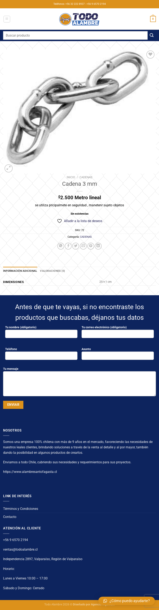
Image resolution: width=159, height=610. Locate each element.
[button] (126, 601)
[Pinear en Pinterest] (90, 246)
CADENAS (86, 177)
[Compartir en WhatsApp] (60, 246)
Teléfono (41, 355)
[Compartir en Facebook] (68, 246)
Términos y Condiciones (20, 509)
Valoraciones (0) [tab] (52, 270)
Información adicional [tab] (20, 270)
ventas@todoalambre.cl (20, 549)
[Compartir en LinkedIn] (98, 246)
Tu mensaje (79, 383)
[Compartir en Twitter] (75, 246)
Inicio (71, 177)
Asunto (118, 355)
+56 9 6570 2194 (15, 540)
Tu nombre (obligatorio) (41, 333)
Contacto (9, 517)
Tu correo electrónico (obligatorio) (118, 333)
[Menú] (7, 19)
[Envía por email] (83, 246)
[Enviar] (152, 35)
